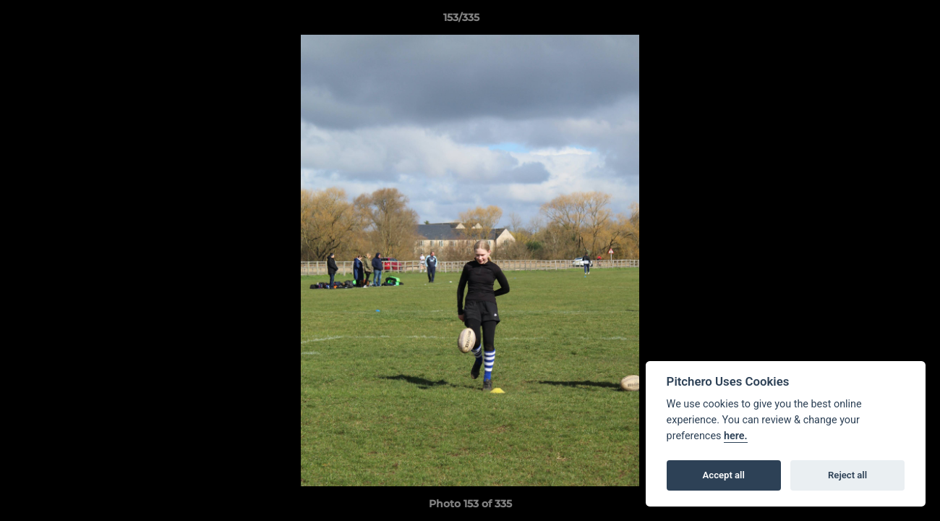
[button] (879, 20)
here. (736, 436)
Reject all (847, 475)
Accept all (724, 475)
